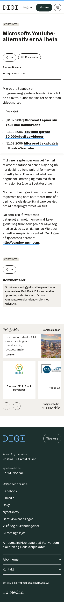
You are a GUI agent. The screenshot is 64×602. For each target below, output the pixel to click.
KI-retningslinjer (14, 533)
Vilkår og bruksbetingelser (21, 526)
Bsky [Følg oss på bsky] (6, 505)
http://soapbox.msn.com (21, 242)
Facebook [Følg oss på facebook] (10, 491)
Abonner (44, 7)
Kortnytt (11, 24)
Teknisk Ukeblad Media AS (33, 583)
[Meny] (57, 7)
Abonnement (32, 559)
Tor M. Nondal (13, 473)
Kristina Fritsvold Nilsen (19, 459)
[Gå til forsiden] (10, 7)
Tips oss (52, 438)
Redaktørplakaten (33, 547)
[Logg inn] (28, 7)
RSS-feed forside (15, 484)
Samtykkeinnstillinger (18, 519)
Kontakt (32, 569)
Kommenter (29, 57)
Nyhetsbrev (11, 512)
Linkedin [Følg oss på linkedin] (8, 498)
